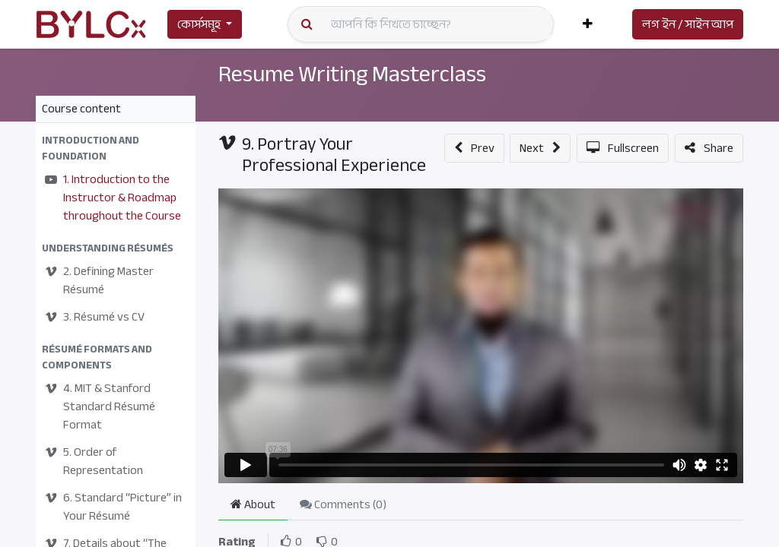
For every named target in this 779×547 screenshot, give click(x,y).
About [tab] (253, 504)
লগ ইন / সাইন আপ (687, 24)
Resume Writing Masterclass (353, 74)
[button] (588, 24)
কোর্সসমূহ (199, 24)
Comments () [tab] (343, 504)
